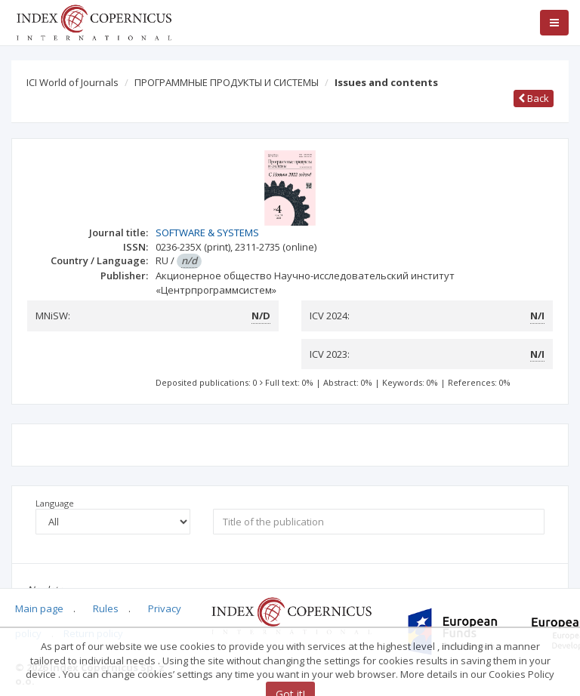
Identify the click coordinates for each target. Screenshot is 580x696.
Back (533, 98)
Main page (39, 608)
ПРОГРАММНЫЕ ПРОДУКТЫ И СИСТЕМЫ (226, 82)
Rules (106, 608)
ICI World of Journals (72, 82)
